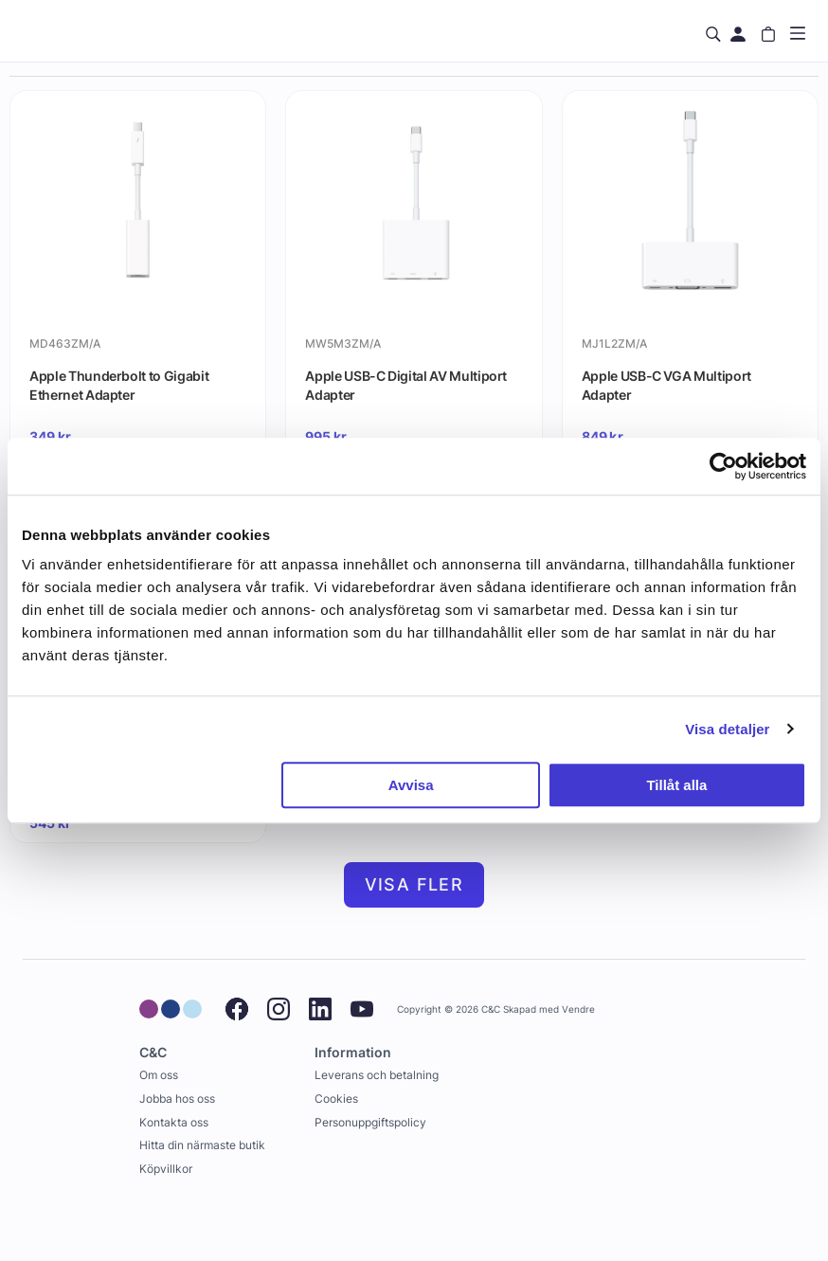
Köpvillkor (165, 1169)
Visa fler (414, 884)
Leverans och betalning (377, 1075)
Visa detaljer (727, 729)
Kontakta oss (173, 1122)
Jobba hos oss (177, 1098)
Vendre (578, 1009)
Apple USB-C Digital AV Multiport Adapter (406, 385)
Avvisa (411, 785)
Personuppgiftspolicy (370, 1122)
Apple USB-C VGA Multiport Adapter (666, 385)
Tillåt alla (676, 785)
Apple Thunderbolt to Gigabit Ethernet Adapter (118, 385)
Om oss (158, 1075)
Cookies (336, 1098)
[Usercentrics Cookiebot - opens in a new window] (723, 466)
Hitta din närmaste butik (202, 1145)
